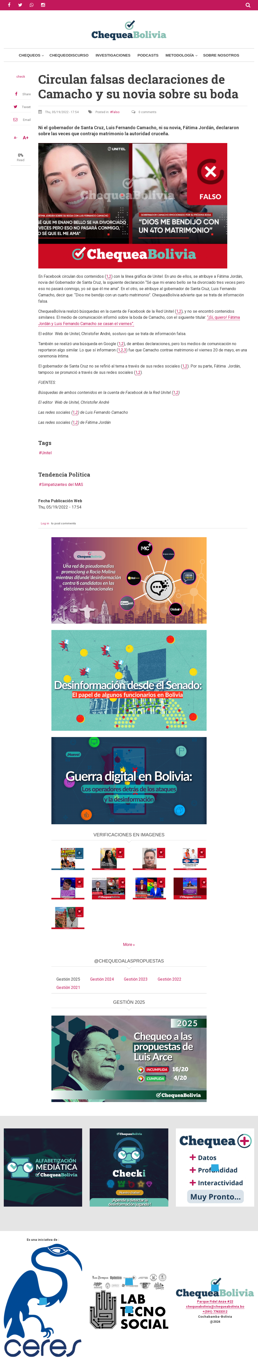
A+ (25, 137)
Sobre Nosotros (221, 55)
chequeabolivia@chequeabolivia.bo (215, 1306)
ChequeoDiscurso (68, 55)
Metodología (180, 55)
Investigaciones (112, 55)
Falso (115, 112)
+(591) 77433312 (215, 1311)
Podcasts (148, 55)
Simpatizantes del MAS (62, 484)
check (20, 76)
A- (15, 138)
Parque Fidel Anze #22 (215, 1301)
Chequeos (29, 55)
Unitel (47, 452)
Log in (45, 523)
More (127, 944)
